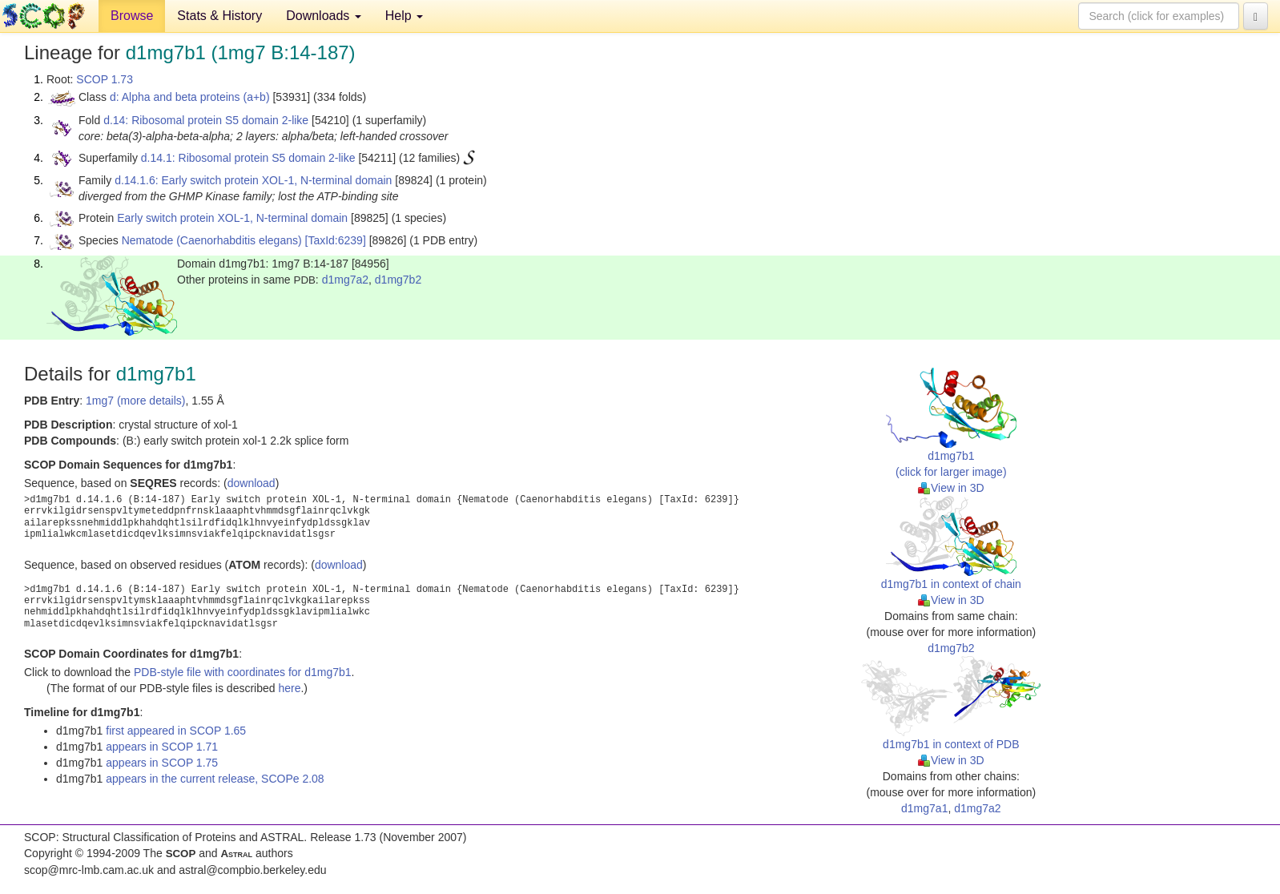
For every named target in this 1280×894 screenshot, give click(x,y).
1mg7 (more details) (136, 400)
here (289, 688)
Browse (132, 15)
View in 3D (951, 487)
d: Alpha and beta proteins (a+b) (190, 97)
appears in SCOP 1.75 (162, 762)
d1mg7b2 (398, 279)
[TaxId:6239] (335, 240)
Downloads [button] (323, 15)
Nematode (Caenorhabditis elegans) (212, 240)
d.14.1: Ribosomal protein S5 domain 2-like (248, 157)
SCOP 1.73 (104, 79)
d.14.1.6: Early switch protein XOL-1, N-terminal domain (253, 180)
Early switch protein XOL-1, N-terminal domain (232, 217)
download (251, 483)
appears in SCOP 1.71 (162, 746)
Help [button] (404, 15)
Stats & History (219, 15)
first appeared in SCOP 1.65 (176, 730)
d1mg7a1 (924, 808)
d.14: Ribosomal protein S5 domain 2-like (205, 120)
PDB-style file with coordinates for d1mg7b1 (243, 672)
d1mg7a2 (345, 279)
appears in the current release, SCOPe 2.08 (215, 778)
